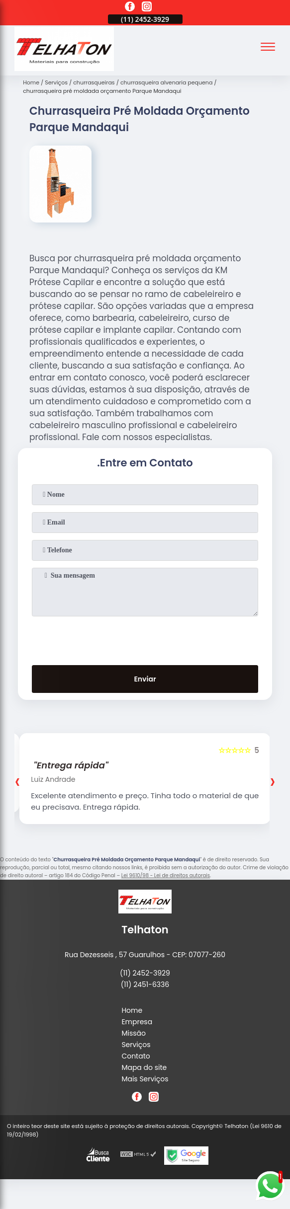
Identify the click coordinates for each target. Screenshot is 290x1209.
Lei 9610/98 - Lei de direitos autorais (165, 875)
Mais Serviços (144, 1079)
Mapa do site (144, 1067)
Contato (135, 1056)
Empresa (136, 1022)
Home (131, 1010)
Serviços (135, 1045)
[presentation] (145, 638)
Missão (133, 1033)
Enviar (145, 679)
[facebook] (130, 7)
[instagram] (147, 7)
